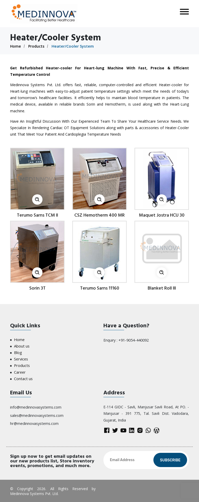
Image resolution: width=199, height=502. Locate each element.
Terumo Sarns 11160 (99, 288)
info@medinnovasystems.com (35, 404)
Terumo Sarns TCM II (37, 215)
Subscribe (170, 459)
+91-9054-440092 (133, 339)
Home (16, 46)
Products (37, 46)
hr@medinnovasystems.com (34, 420)
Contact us (23, 376)
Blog (18, 351)
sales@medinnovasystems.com (36, 412)
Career (19, 370)
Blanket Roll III (162, 288)
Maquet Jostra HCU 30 (161, 215)
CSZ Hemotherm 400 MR (99, 215)
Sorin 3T (37, 288)
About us (21, 345)
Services (21, 358)
